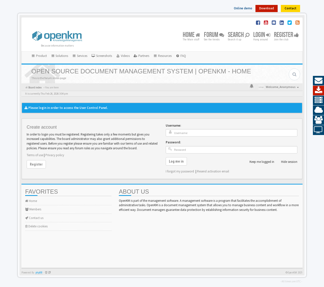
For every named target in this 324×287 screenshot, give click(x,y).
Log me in (176, 161)
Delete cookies (36, 226)
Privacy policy (54, 155)
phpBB (39, 272)
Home (191, 35)
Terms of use (35, 155)
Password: (173, 142)
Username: (173, 125)
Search (239, 35)
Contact (290, 8)
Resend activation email (213, 171)
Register (286, 35)
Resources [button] (162, 56)
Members (33, 209)
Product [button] (39, 56)
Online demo (243, 8)
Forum (214, 35)
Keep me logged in (259, 162)
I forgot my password (180, 171)
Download (266, 8)
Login (261, 35)
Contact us (34, 218)
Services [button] (79, 56)
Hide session (286, 162)
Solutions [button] (59, 56)
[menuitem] (101, 55)
